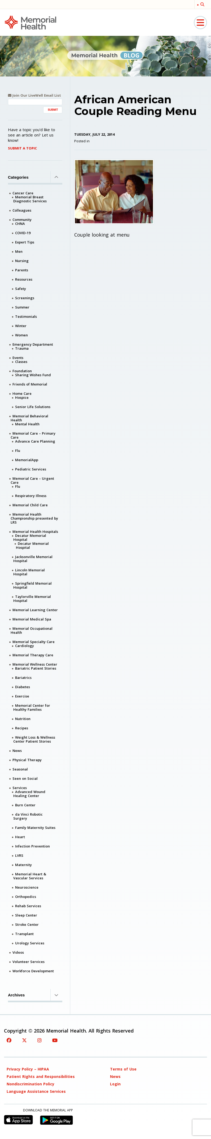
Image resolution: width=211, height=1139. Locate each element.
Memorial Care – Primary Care (33, 435)
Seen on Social (25, 778)
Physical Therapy (27, 759)
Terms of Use (123, 1069)
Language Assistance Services (36, 1091)
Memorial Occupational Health (31, 630)
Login (115, 1083)
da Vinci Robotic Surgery (28, 816)
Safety (20, 288)
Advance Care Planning (35, 441)
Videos (18, 952)
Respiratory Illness (30, 495)
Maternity (23, 864)
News (17, 750)
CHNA (20, 223)
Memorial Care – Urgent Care (32, 480)
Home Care (22, 393)
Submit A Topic (22, 148)
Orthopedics (25, 896)
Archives (35, 995)
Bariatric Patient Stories (35, 668)
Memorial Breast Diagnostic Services (30, 199)
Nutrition (22, 718)
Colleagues (21, 210)
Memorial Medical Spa (31, 619)
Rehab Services (28, 906)
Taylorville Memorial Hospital (32, 598)
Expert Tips (24, 242)
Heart (20, 836)
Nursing (22, 260)
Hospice (22, 397)
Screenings (24, 298)
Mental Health (27, 424)
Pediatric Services (30, 469)
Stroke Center (27, 924)
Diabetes (22, 686)
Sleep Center (26, 915)
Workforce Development (33, 971)
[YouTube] (55, 1040)
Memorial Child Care (30, 505)
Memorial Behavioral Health (29, 418)
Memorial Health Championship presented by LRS (34, 518)
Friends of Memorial (29, 384)
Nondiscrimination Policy (30, 1083)
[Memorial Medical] (30, 22)
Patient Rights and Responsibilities (41, 1076)
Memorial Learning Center (35, 609)
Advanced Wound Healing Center (29, 793)
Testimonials (26, 316)
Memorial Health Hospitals (35, 531)
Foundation (22, 371)
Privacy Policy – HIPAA (28, 1069)
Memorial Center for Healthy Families (31, 707)
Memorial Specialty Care (33, 641)
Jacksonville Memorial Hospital (32, 558)
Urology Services (29, 943)
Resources (23, 279)
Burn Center (25, 805)
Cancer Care (22, 193)
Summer (22, 307)
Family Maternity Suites (35, 827)
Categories (35, 177)
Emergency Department (32, 344)
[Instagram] (39, 1040)
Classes (21, 361)
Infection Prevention (32, 846)
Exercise (22, 696)
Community (22, 219)
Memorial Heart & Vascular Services (29, 876)
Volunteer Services (28, 961)
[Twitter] (24, 1040)
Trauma (22, 348)
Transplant (24, 933)
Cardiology (24, 645)
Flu (17, 450)
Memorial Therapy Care (32, 655)
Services (19, 787)
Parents (21, 270)
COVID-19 (22, 232)
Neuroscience (26, 887)
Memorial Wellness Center (34, 664)
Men (19, 251)
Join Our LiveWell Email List (34, 95)
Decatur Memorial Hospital (29, 537)
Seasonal (20, 769)
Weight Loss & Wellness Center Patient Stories (34, 739)
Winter (21, 325)
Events (17, 357)
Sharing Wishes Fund (33, 374)
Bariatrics (23, 677)
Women (21, 335)
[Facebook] (9, 1040)
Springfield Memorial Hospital (32, 585)
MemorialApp (26, 459)
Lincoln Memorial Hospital (29, 572)
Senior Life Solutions (32, 406)
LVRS (19, 855)
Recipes (21, 728)
